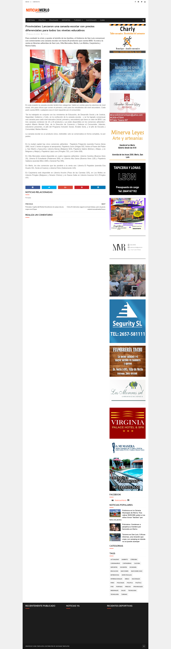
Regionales (114, 590)
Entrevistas (115, 575)
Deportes (66, 20)
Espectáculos (127, 575)
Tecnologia (132, 590)
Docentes (123, 567)
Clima (102, 20)
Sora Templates (38, 646)
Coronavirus (115, 563)
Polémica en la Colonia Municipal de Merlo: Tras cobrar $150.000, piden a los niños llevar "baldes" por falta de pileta (127, 515)
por (112, 587)
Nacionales (91, 20)
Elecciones (124, 571)
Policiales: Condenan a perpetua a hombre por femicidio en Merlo (131, 526)
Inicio (27, 2)
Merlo (127, 579)
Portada (31, 20)
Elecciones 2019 (136, 571)
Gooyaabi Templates (62, 646)
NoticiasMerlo (120, 500)
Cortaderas (127, 563)
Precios (128, 587)
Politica (42, 20)
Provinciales (138, 587)
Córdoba (133, 559)
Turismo (77, 20)
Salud (123, 590)
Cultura (137, 563)
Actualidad (115, 559)
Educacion (114, 571)
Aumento (125, 559)
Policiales (53, 20)
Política (138, 583)
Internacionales (116, 579)
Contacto (36, 2)
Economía (133, 567)
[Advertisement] (44, 625)
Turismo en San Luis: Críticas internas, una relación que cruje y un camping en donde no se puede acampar (133, 538)
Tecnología (115, 594)
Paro (112, 583)
